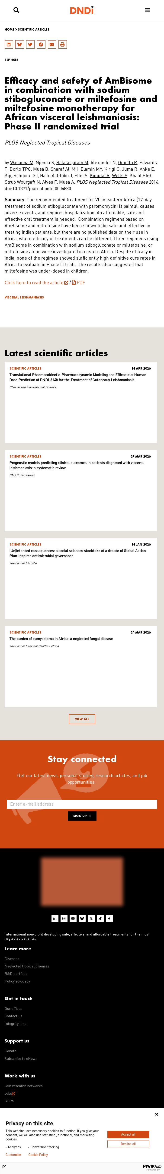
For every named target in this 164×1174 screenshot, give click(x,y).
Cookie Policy (38, 1155)
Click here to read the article (34, 283)
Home (9, 29)
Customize (13, 1155)
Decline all (128, 1144)
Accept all (128, 1134)
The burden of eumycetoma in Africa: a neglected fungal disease (61, 639)
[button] (9, 44)
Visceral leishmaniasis (24, 297)
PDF (81, 283)
